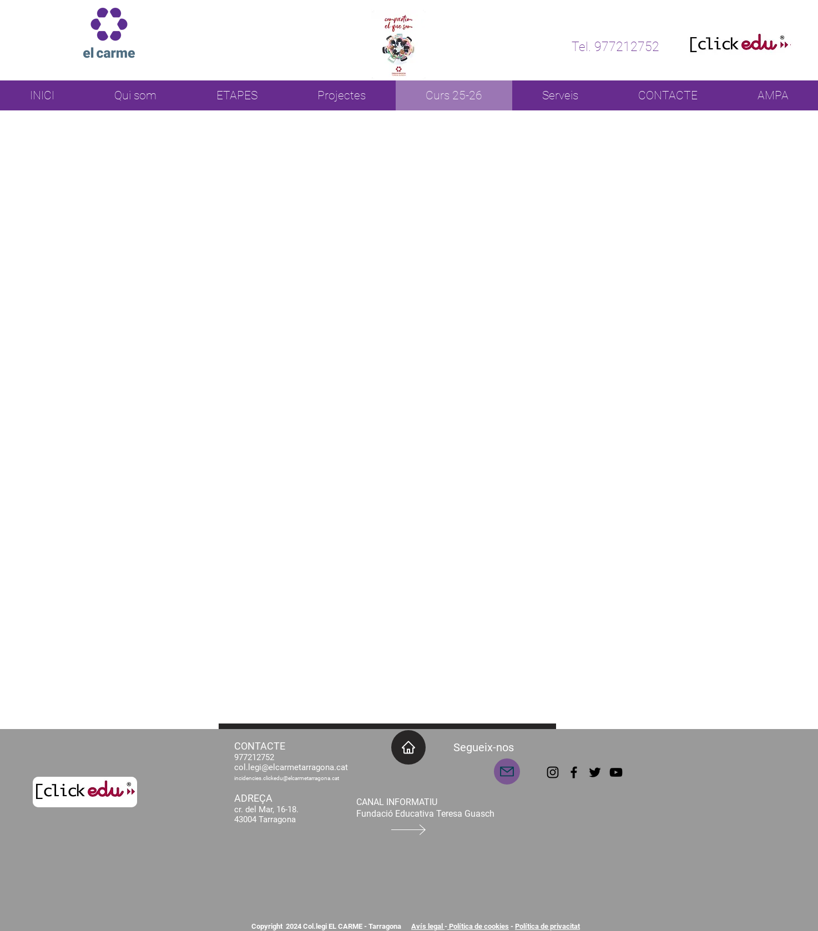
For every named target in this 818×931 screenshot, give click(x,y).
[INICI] (408, 747)
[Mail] (507, 771)
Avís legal (428, 926)
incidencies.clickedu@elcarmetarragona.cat (286, 778)
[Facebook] (574, 772)
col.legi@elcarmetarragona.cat (291, 767)
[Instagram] (553, 772)
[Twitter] (595, 772)
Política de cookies (478, 926)
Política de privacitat (547, 926)
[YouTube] (616, 772)
